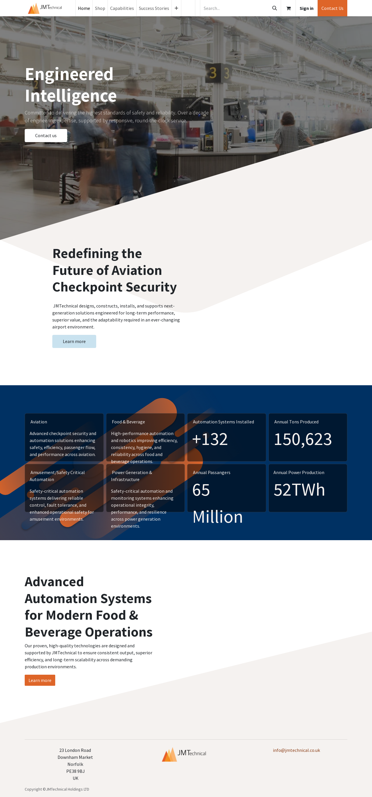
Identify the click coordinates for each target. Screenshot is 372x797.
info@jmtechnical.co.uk (296, 750)
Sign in (307, 8)
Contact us (46, 135)
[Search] (275, 8)
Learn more (74, 341)
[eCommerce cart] (288, 8)
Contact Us (332, 8)
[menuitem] (84, 8)
